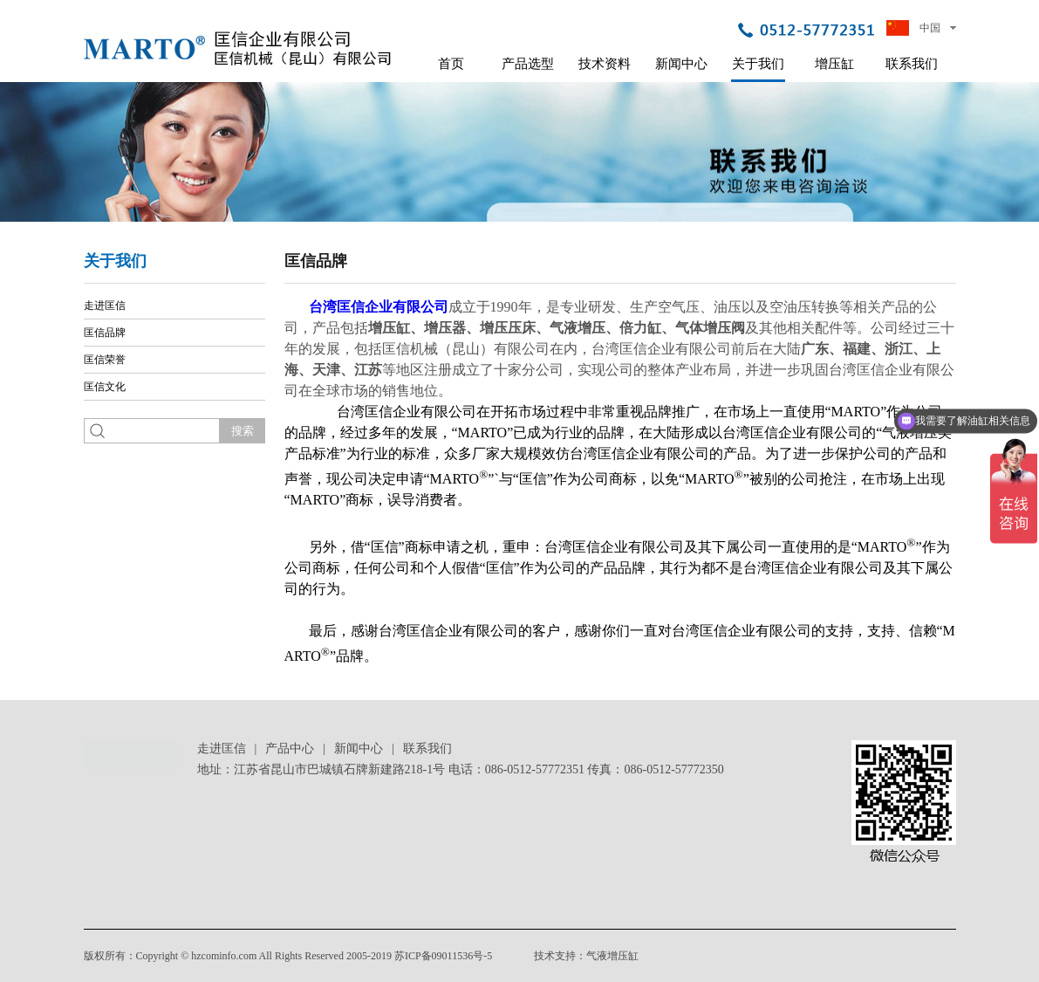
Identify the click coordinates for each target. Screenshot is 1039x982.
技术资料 (604, 64)
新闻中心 (681, 64)
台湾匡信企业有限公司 (378, 306)
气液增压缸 (612, 956)
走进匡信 (105, 305)
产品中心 (289, 748)
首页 (451, 64)
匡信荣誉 (105, 360)
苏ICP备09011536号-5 (443, 956)
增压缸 (834, 64)
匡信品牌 (105, 332)
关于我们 (758, 64)
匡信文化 (105, 387)
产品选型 (528, 64)
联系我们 (911, 64)
